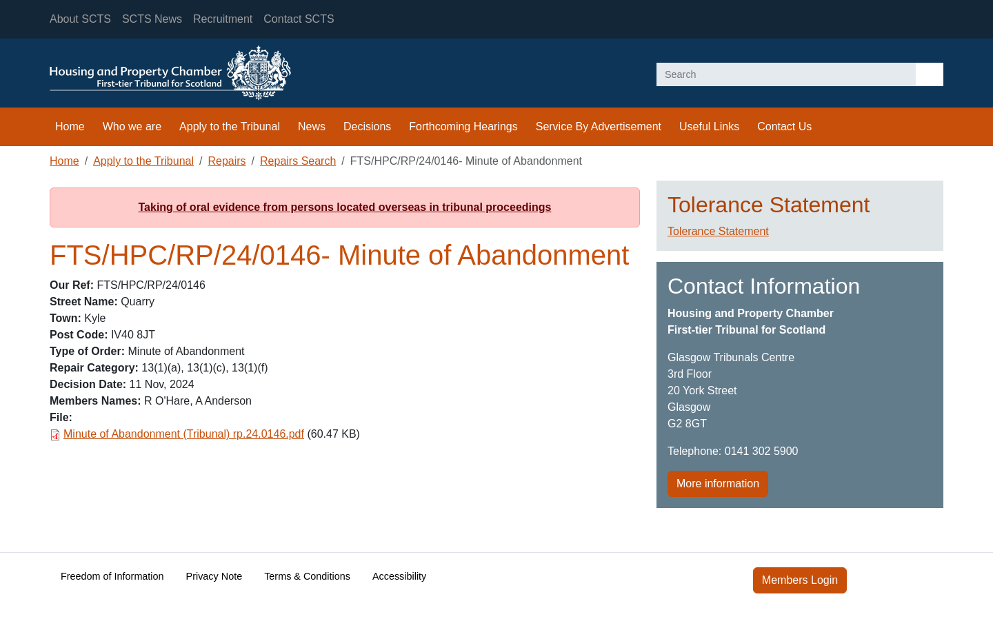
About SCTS (80, 19)
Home (70, 126)
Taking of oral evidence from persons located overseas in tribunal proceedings (345, 207)
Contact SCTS (298, 19)
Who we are (132, 126)
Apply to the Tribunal (229, 126)
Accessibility (399, 576)
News (311, 126)
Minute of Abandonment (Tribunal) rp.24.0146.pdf (183, 434)
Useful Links (709, 126)
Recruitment (222, 19)
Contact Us (784, 126)
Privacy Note (214, 576)
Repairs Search (298, 161)
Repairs (226, 161)
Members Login (800, 580)
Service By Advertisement (598, 126)
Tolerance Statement (718, 231)
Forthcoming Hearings (463, 126)
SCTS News (152, 19)
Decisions (367, 126)
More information (717, 483)
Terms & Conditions (307, 576)
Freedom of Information (112, 576)
